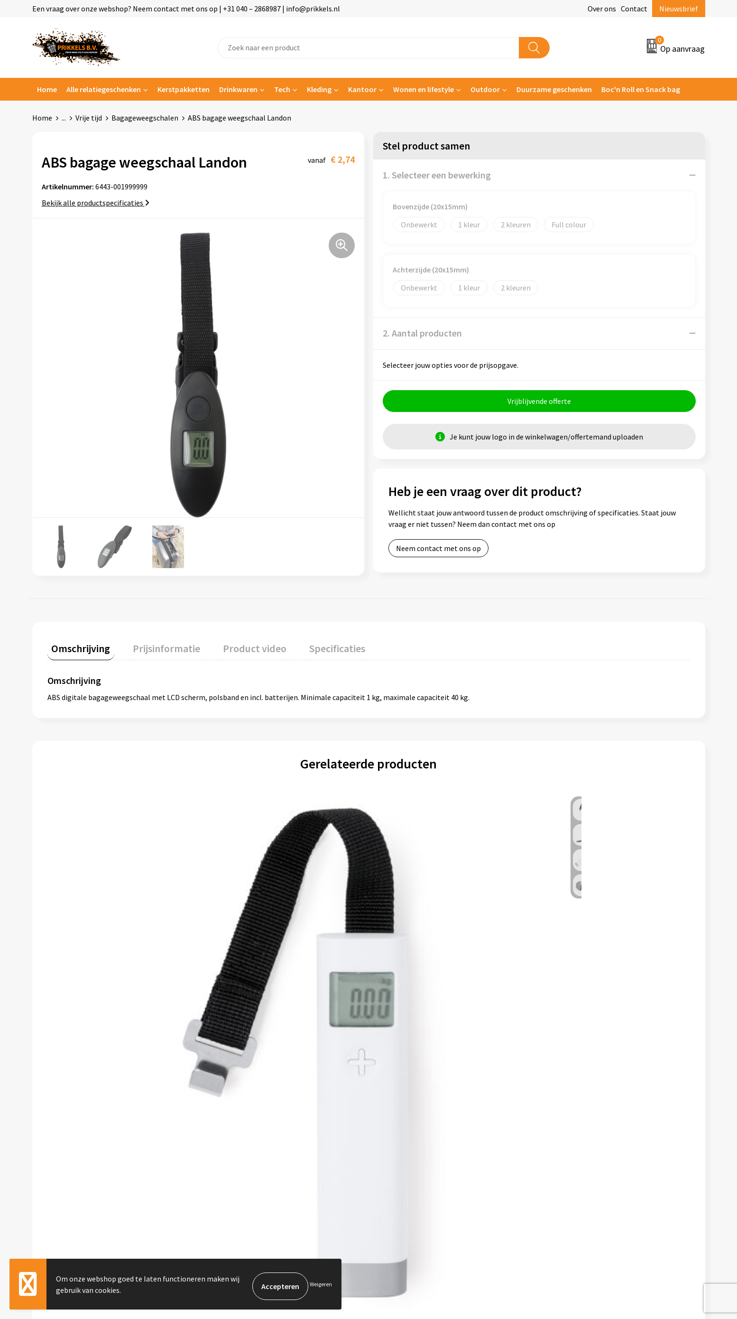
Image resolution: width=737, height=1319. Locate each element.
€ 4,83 (79, 967)
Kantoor (362, 89)
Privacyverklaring (575, 1099)
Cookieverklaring (575, 1084)
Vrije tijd (88, 117)
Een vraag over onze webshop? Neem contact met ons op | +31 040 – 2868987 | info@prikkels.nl (186, 8)
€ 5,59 (401, 967)
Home (47, 89)
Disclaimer (564, 1113)
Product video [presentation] (234, 645)
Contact (634, 8)
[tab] (76, 647)
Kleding (319, 89)
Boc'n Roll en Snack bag (640, 89)
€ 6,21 (240, 967)
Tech (282, 89)
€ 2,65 (561, 967)
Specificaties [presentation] (308, 645)
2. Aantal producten (422, 333)
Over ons (602, 8)
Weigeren (321, 1286)
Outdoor (485, 89)
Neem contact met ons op (438, 552)
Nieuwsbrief (678, 8)
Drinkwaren (238, 89)
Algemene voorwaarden (585, 1070)
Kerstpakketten (183, 89)
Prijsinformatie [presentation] (154, 645)
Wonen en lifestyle (423, 89)
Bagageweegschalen (144, 117)
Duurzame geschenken (554, 89)
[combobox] (368, 47)
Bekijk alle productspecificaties (95, 202)
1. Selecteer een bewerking (437, 175)
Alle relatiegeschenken (103, 89)
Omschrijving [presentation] (76, 645)
